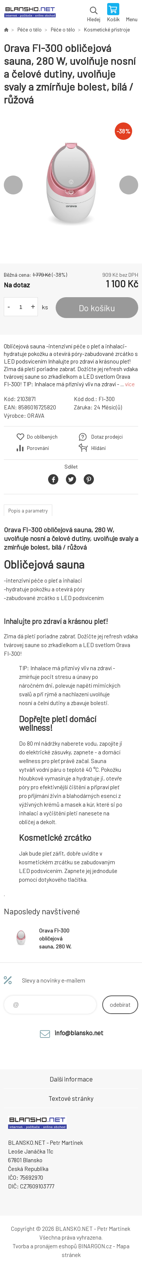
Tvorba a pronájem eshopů (44, 1246)
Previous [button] (13, 185)
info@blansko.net (79, 1032)
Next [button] (128, 185)
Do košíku (97, 308)
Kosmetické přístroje (107, 30)
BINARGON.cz (95, 1246)
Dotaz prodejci (107, 437)
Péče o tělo (29, 30)
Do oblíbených (42, 437)
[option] (71, 185)
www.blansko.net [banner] (30, 13)
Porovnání (38, 448)
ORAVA (35, 415)
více (130, 384)
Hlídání (98, 448)
